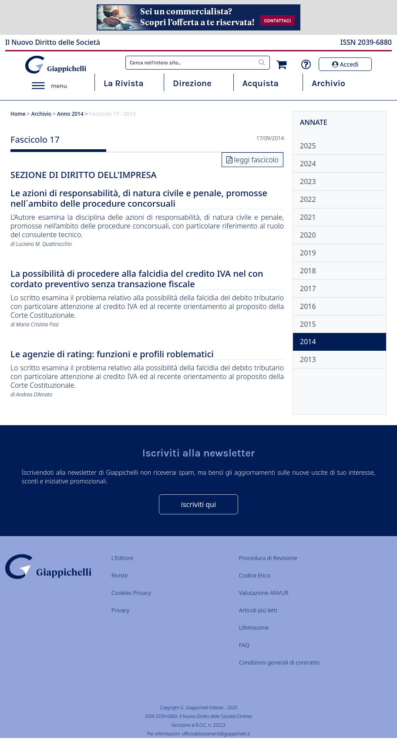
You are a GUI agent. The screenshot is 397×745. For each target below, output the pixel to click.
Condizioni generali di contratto (279, 662)
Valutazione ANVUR (264, 593)
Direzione (192, 83)
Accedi (345, 64)
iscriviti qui (198, 504)
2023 (308, 181)
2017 (308, 288)
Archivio (328, 83)
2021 (308, 217)
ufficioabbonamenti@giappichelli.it (216, 734)
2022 (308, 199)
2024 (308, 163)
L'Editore (122, 558)
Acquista (260, 83)
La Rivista (124, 83)
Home (18, 113)
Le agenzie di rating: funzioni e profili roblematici (112, 354)
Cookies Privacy (131, 593)
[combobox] (197, 63)
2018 (308, 270)
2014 (308, 341)
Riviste (119, 575)
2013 (308, 359)
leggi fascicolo (256, 159)
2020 (308, 235)
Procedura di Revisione (268, 558)
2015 (308, 324)
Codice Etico (254, 575)
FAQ (244, 645)
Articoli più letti (258, 610)
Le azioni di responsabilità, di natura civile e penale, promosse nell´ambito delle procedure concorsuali (138, 198)
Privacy (120, 610)
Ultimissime (254, 627)
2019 (308, 253)
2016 (308, 306)
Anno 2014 (70, 113)
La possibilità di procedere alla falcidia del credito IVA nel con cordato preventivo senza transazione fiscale (136, 279)
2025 (308, 146)
